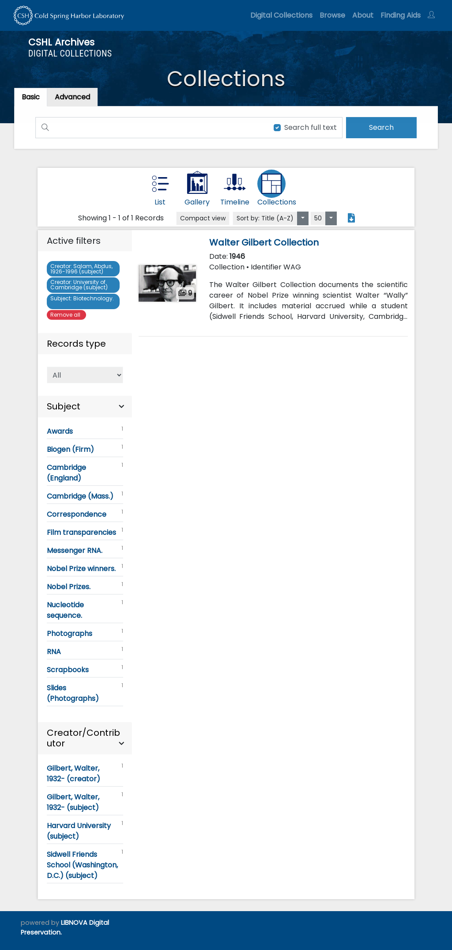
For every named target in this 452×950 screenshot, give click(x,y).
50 (318, 218)
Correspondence (85, 513)
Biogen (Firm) (85, 448)
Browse (332, 15)
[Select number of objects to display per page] (331, 218)
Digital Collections (281, 15)
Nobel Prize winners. (85, 568)
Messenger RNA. (85, 550)
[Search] (151, 127)
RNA (85, 651)
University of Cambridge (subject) (80, 284)
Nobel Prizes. (85, 586)
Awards (85, 430)
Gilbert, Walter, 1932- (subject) (85, 802)
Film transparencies (85, 531)
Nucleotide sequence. (85, 609)
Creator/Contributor (83, 738)
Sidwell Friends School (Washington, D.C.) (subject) (85, 864)
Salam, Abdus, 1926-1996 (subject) (81, 268)
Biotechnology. (82, 301)
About (362, 15)
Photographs (85, 633)
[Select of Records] (85, 375)
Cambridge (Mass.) (85, 495)
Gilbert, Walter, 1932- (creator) (85, 773)
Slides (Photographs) (85, 692)
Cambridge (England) (85, 472)
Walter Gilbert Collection (264, 242)
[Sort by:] (303, 218)
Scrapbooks (85, 669)
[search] (378, 127)
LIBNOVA (74, 922)
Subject (63, 406)
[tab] (75, 97)
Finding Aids (400, 15)
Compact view (203, 218)
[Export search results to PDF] (351, 218)
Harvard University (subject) (85, 830)
